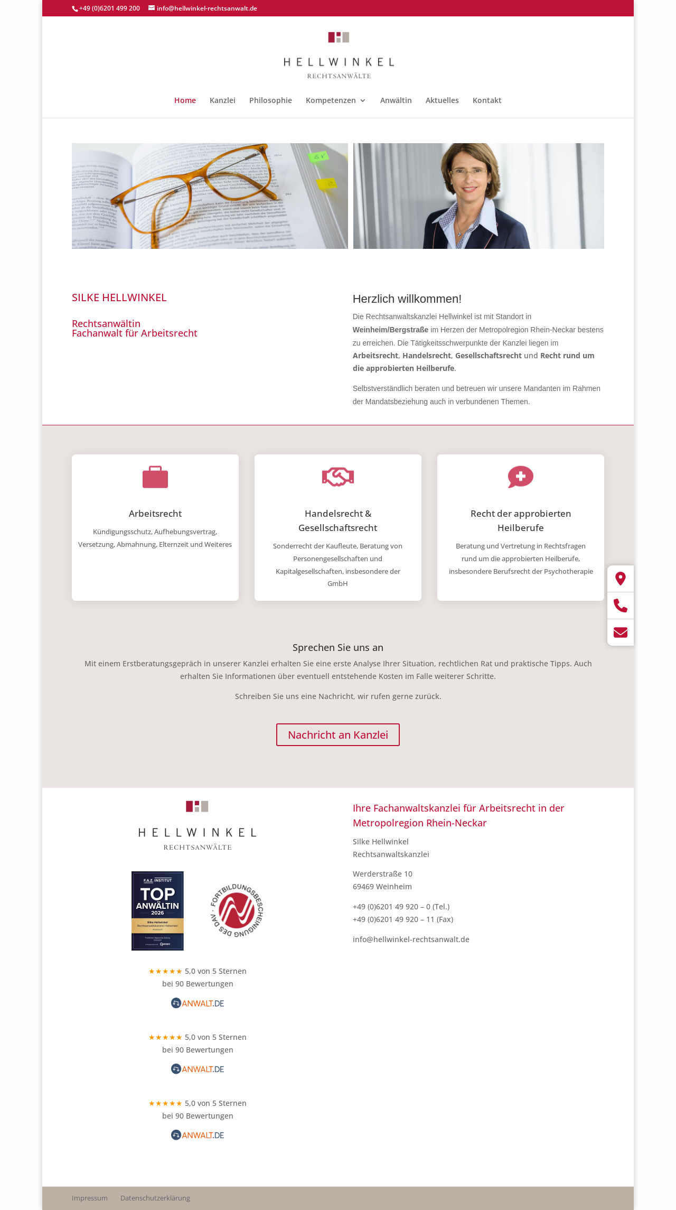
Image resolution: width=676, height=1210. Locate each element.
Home (185, 101)
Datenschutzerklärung (155, 1198)
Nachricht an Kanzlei (338, 735)
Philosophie (270, 101)
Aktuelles (442, 101)
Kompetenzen (331, 101)
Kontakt (487, 101)
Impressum (90, 1198)
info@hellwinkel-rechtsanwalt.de (411, 939)
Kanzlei (223, 101)
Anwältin (396, 101)
